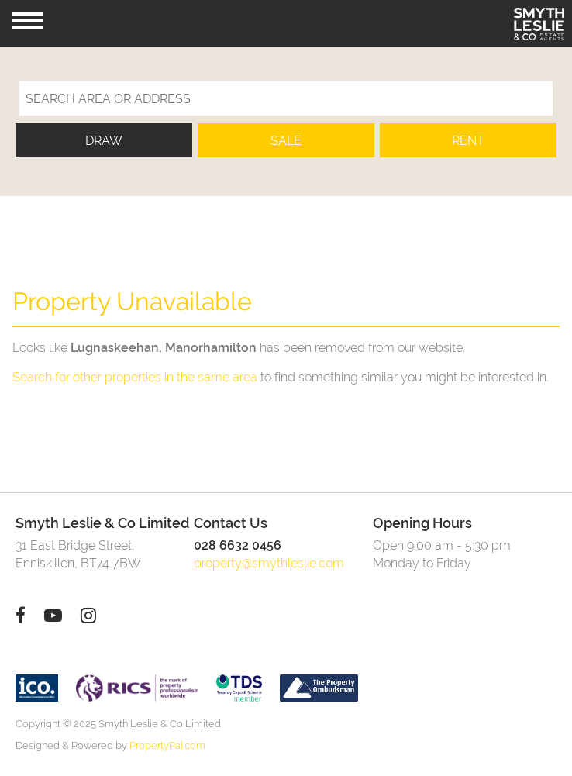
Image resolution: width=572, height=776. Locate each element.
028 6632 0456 (237, 545)
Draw (103, 140)
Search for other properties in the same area (134, 377)
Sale (286, 140)
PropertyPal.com (167, 745)
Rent (468, 140)
